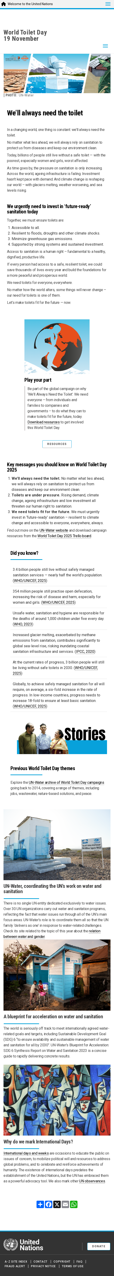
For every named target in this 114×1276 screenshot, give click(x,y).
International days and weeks (26, 1153)
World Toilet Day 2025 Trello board (64, 536)
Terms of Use (73, 1266)
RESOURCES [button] (57, 444)
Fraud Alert (15, 1266)
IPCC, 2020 (85, 651)
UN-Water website (54, 530)
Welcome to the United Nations (30, 4)
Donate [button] (98, 1246)
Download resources (43, 422)
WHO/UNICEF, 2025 (30, 580)
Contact (40, 1261)
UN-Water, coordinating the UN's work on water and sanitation (52, 888)
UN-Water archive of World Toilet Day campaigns (66, 782)
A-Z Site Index (16, 1261)
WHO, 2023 (23, 624)
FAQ (79, 1261)
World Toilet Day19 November (25, 35)
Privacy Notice (43, 1266)
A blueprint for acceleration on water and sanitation (53, 1016)
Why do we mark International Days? (38, 1142)
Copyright (62, 1261)
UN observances (92, 1181)
